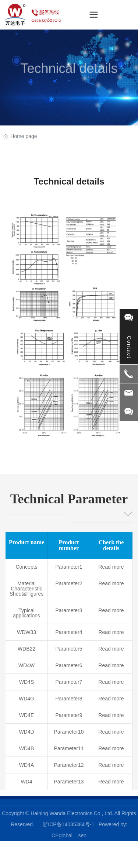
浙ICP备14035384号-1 (68, 824)
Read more (111, 567)
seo (82, 835)
